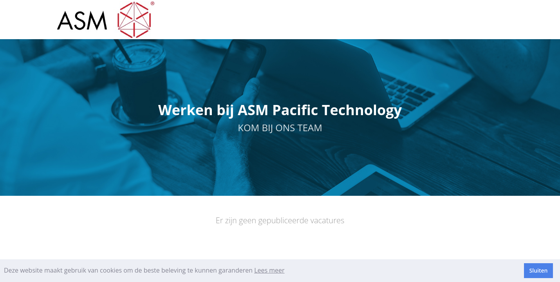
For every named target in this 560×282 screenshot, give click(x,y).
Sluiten (538, 270)
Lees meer (269, 270)
